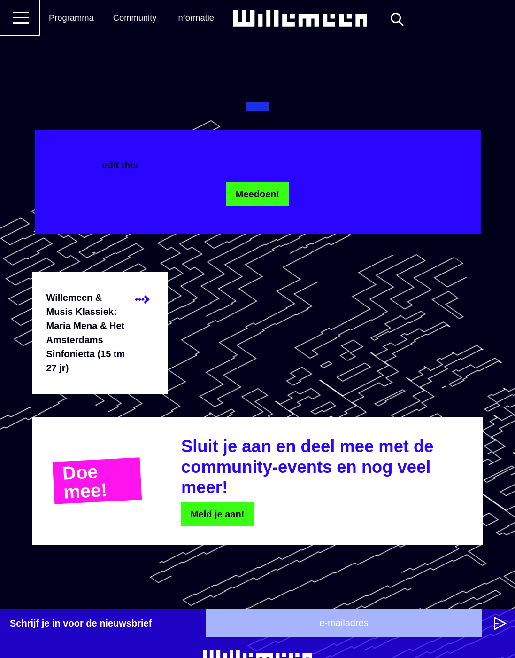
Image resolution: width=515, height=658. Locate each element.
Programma (71, 18)
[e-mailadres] (344, 623)
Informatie (195, 18)
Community (135, 18)
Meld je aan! (217, 514)
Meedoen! (257, 194)
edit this (120, 165)
